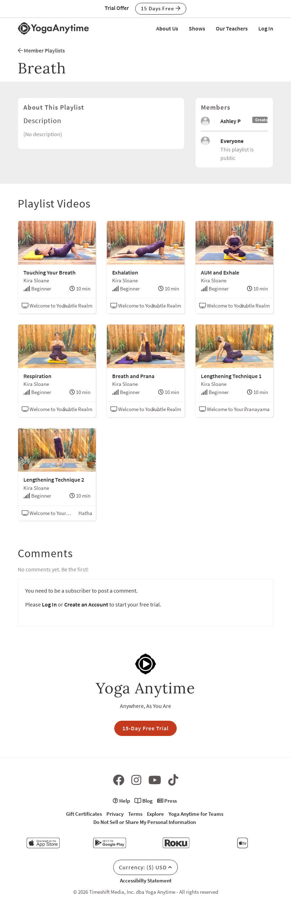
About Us (167, 28)
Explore (155, 813)
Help (121, 800)
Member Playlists (41, 50)
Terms (135, 813)
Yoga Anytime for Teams (196, 813)
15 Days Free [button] (161, 8)
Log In (265, 28)
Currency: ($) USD (145, 867)
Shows (197, 28)
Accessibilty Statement (145, 880)
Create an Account (86, 604)
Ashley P (230, 120)
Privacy (114, 813)
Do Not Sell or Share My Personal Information (144, 822)
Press (167, 800)
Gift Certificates (84, 813)
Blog (143, 800)
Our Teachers (232, 28)
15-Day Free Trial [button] (145, 728)
